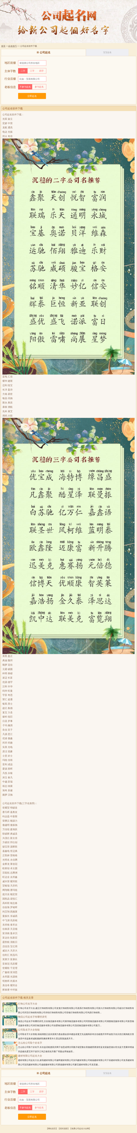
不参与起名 (25, 87)
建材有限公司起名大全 (30, 1055)
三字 (32, 71)
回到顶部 (64, 1128)
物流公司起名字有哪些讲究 (32, 1017)
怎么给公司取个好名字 (30, 1043)
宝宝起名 (107, 52)
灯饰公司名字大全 (27, 1003)
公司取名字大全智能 (29, 1029)
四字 (41, 71)
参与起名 (39, 87)
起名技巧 (12, 46)
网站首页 (52, 1128)
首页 (3, 46)
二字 (23, 71)
